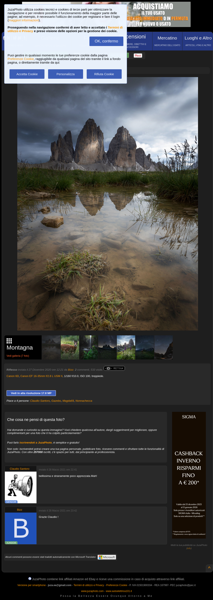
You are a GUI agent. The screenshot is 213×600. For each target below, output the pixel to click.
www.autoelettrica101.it (119, 591)
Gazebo (56, 400)
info (189, 548)
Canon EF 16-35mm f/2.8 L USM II (41, 376)
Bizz (70, 369)
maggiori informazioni (24, 20)
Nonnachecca (83, 400)
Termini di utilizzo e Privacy (89, 585)
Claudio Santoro (40, 400)
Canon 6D (13, 376)
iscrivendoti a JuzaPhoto (36, 442)
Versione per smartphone (31, 585)
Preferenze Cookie (21, 59)
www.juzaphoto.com (92, 591)
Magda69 (68, 400)
